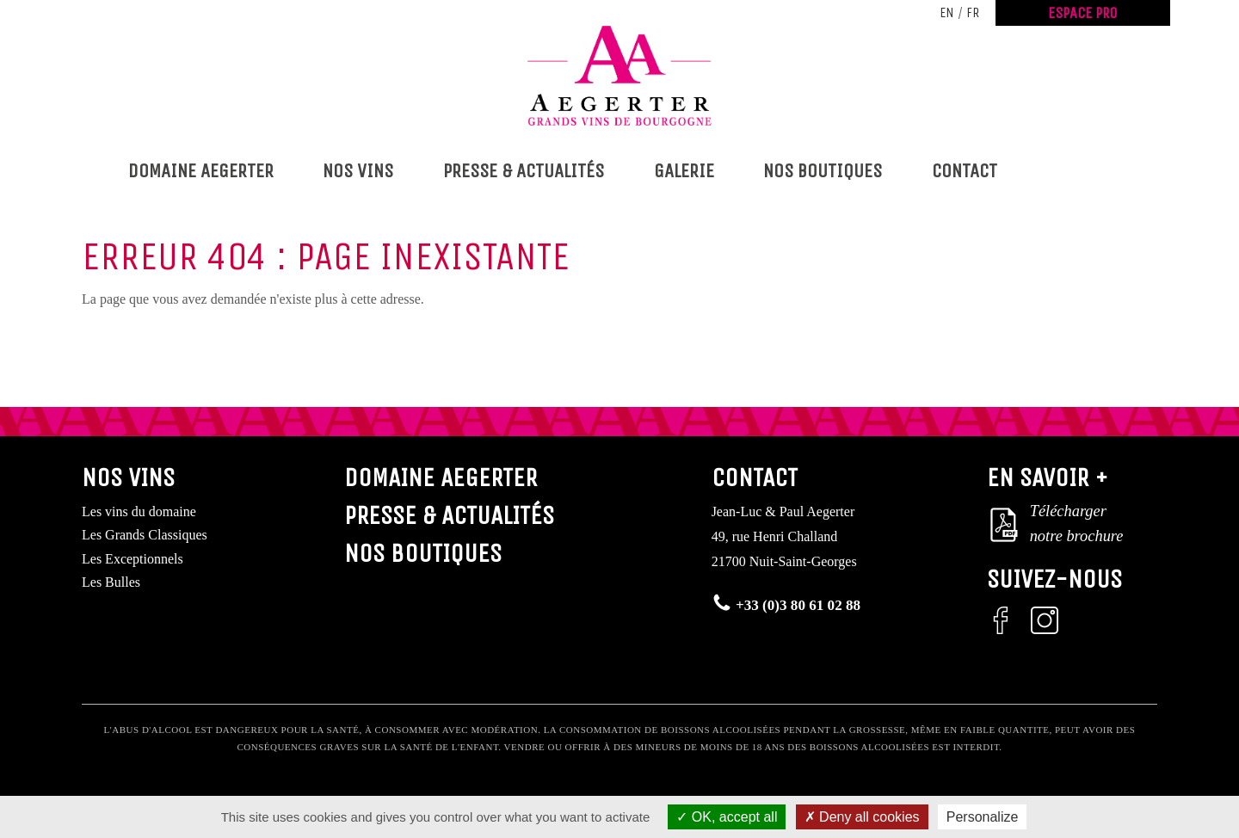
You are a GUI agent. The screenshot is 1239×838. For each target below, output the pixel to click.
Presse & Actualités (523, 170)
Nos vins (358, 170)
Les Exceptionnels (132, 558)
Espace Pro (1083, 12)
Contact (964, 170)
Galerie (684, 170)
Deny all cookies (862, 817)
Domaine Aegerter (201, 170)
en (947, 12)
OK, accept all (726, 817)
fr (972, 12)
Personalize (982, 817)
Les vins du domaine (139, 511)
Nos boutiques (822, 170)
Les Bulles (111, 582)
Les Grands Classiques (144, 534)
